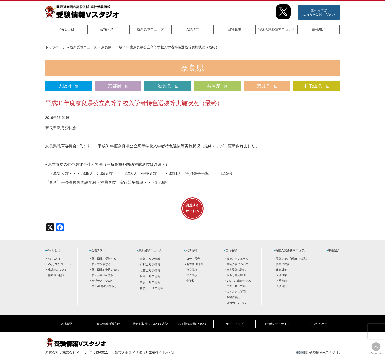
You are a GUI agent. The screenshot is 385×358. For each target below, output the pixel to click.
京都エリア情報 (150, 264)
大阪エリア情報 (150, 259)
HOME (300, 350)
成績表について (57, 269)
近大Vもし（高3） (238, 302)
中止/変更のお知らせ (104, 286)
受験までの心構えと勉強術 (292, 258)
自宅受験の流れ (236, 269)
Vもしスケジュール (59, 264)
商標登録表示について (192, 322)
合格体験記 (233, 297)
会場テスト (108, 29)
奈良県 (106, 47)
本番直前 (281, 280)
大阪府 (68, 85)
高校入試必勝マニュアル (276, 29)
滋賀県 (168, 85)
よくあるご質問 (236, 291)
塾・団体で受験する (104, 258)
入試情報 (192, 29)
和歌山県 (316, 85)
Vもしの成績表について (241, 280)
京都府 (118, 85)
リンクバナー (319, 322)
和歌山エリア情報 (151, 288)
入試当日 (281, 286)
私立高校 (191, 275)
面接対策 (281, 275)
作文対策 (281, 269)
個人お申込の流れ (102, 275)
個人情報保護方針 (108, 322)
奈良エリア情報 (150, 282)
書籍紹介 (318, 29)
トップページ (55, 47)
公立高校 (191, 269)
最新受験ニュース (150, 29)
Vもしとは (66, 29)
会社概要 (66, 322)
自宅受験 (234, 29)
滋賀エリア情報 (150, 270)
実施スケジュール (237, 258)
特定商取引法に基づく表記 (150, 322)
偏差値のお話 (56, 275)
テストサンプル (236, 286)
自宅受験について (237, 264)
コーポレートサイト (276, 322)
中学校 (190, 280)
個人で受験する (101, 264)
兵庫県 (217, 85)
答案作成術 (282, 264)
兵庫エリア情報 (150, 276)
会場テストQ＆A (102, 280)
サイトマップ (234, 322)
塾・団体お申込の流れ (105, 269)
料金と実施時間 (236, 275)
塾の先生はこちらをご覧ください (319, 12)
